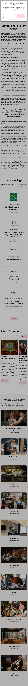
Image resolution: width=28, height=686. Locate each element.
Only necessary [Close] (9, 16)
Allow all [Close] (21, 16)
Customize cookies (14, 19)
